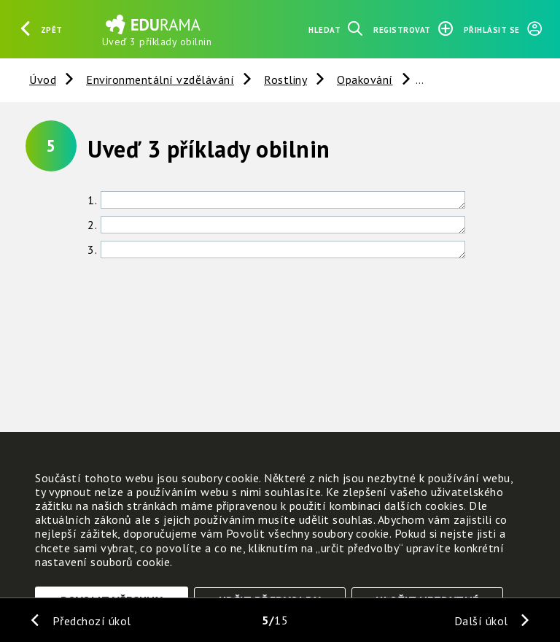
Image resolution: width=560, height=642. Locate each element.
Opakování (365, 79)
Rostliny (285, 79)
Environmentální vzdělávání (160, 79)
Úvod (42, 79)
